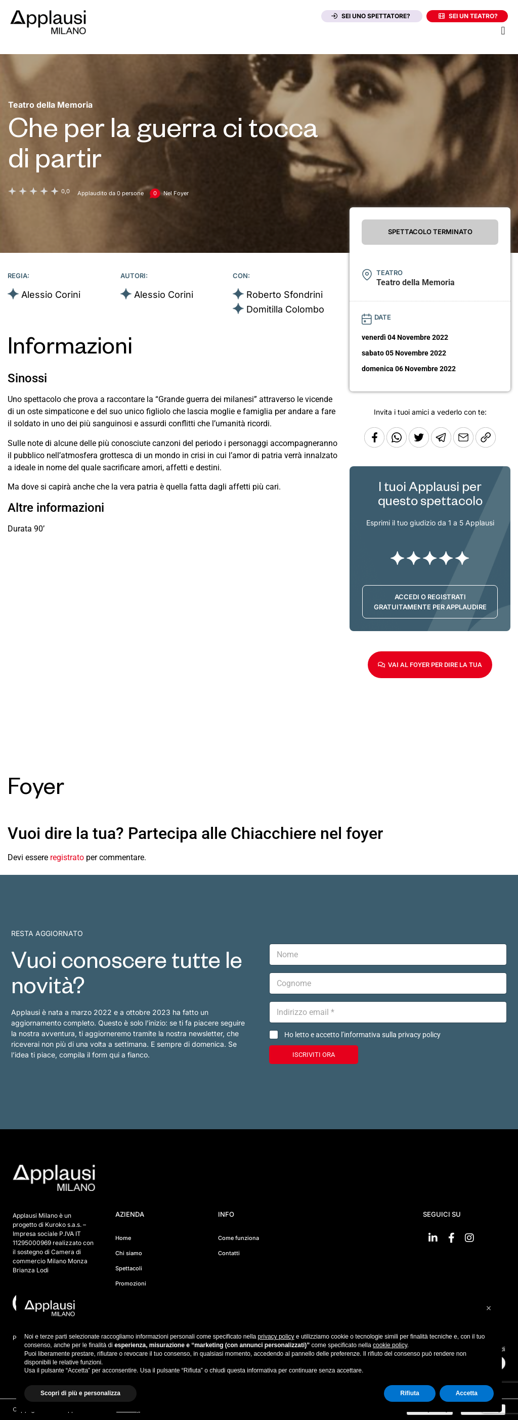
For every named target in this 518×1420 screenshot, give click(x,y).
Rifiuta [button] (409, 1393)
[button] (503, 30)
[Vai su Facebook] (451, 1238)
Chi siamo (128, 1253)
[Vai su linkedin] (433, 1238)
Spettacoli (128, 1268)
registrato (67, 857)
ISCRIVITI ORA (313, 1054)
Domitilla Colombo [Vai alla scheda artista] (285, 309)
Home (123, 1237)
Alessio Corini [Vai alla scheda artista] (50, 294)
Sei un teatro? (468, 16)
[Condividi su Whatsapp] (397, 445)
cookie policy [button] (390, 1345)
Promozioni (130, 1283)
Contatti (229, 1253)
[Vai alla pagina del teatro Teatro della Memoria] (50, 105)
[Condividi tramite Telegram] (442, 445)
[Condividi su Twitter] (420, 445)
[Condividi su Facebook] (374, 445)
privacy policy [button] (276, 1336)
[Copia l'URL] (464, 445)
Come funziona (238, 1237)
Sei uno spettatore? (370, 16)
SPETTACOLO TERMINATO (430, 232)
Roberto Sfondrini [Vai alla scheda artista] (284, 294)
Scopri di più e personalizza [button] (80, 1393)
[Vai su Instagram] (469, 1238)
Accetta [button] (467, 1393)
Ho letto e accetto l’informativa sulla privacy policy (362, 1035)
